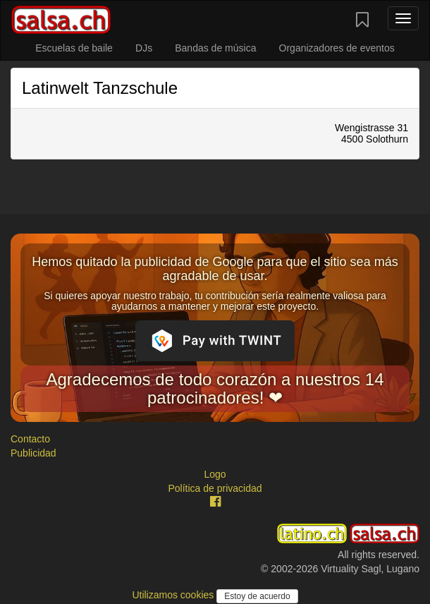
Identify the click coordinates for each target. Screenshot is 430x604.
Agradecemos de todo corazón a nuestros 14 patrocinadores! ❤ (215, 388)
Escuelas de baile (74, 48)
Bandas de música (215, 48)
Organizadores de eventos (337, 48)
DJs (143, 48)
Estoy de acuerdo (257, 596)
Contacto (30, 439)
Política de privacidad (215, 488)
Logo (215, 474)
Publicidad (33, 453)
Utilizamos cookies (174, 594)
